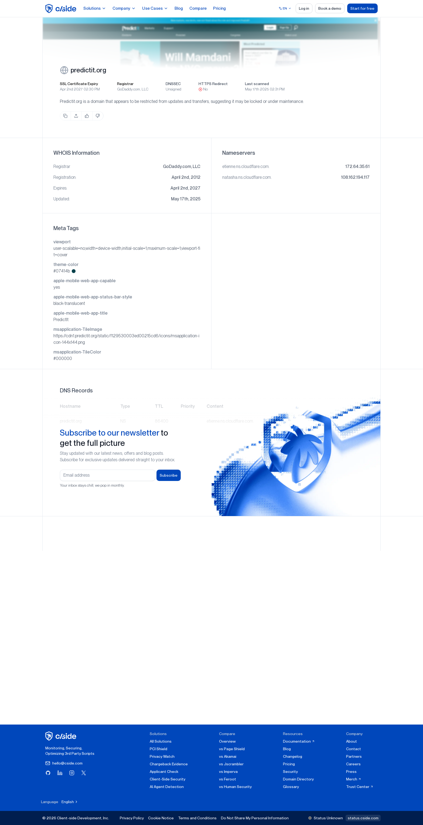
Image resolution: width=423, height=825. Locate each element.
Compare (198, 8)
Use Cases (155, 8)
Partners (354, 756)
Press (351, 771)
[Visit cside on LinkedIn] (60, 773)
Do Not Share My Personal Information (255, 818)
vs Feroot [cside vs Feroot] (227, 779)
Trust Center (359, 786)
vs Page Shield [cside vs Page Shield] (232, 749)
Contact (353, 749)
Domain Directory (298, 779)
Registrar (125, 84)
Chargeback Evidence (169, 764)
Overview (227, 741)
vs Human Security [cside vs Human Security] (235, 786)
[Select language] (285, 8)
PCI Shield (158, 749)
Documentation (299, 741)
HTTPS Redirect (213, 84)
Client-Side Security (167, 779)
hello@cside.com (64, 763)
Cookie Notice (161, 818)
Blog (179, 8)
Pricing (219, 8)
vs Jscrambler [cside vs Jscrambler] (231, 764)
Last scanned (257, 84)
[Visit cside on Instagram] (71, 773)
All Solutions (161, 741)
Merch (353, 779)
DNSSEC (173, 84)
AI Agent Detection (167, 786)
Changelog (292, 756)
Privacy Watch (162, 756)
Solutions (94, 8)
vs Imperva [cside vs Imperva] (228, 771)
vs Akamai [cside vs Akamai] (227, 756)
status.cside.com (363, 818)
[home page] (61, 9)
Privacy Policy (132, 818)
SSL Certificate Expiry (79, 84)
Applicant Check (164, 771)
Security (290, 771)
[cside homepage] (61, 736)
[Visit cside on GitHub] (48, 773)
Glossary (291, 786)
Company (124, 8)
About (351, 741)
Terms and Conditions (197, 818)
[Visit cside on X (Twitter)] (83, 773)
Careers (353, 764)
